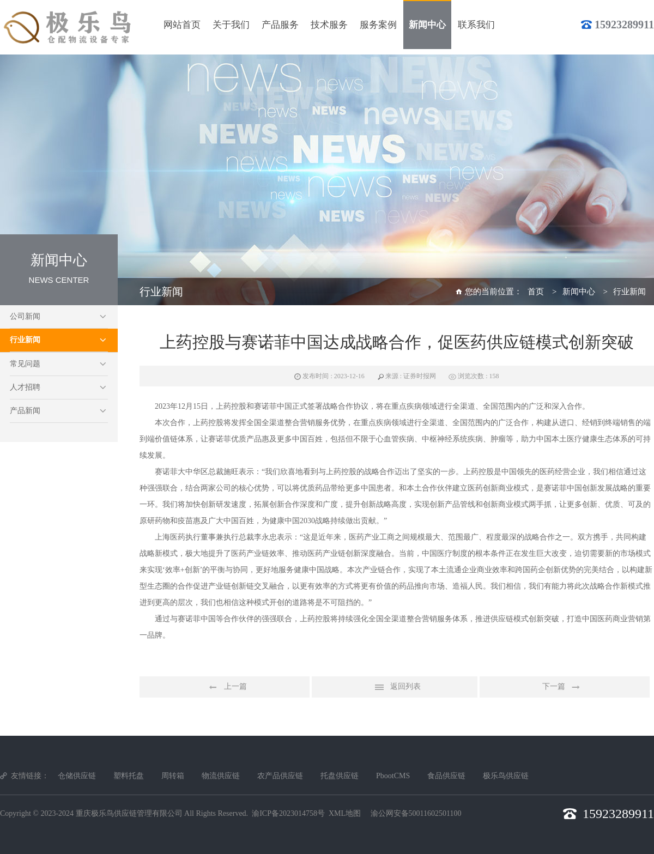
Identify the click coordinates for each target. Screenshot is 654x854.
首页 (536, 291)
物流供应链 (221, 776)
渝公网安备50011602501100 (416, 813)
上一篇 (224, 687)
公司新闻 (25, 316)
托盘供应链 (339, 776)
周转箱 (172, 776)
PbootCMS (393, 776)
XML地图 (345, 813)
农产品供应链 (280, 776)
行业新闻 (25, 340)
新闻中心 (578, 291)
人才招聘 (25, 387)
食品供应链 (446, 776)
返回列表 (394, 687)
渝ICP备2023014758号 (288, 813)
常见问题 (25, 364)
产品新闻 (25, 411)
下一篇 (564, 687)
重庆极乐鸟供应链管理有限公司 (129, 813)
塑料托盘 (128, 776)
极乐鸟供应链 (506, 776)
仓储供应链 (77, 776)
